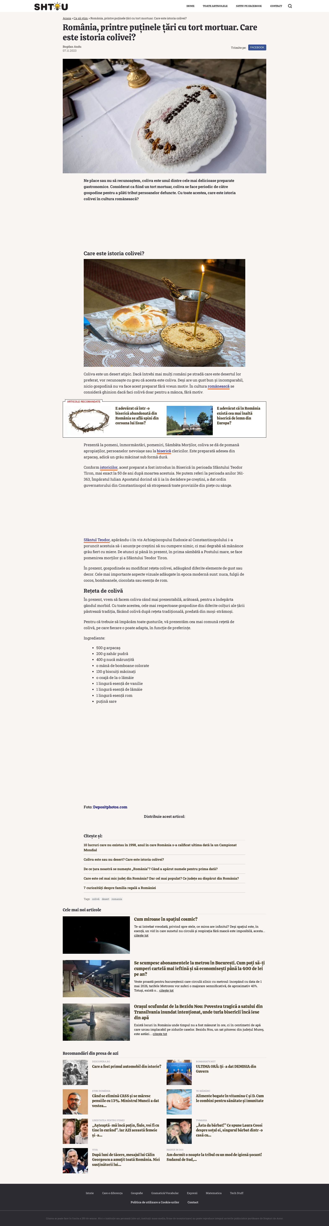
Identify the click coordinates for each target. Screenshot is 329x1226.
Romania (117, 899)
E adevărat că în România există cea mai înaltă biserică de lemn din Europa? (238, 415)
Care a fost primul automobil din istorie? (126, 1066)
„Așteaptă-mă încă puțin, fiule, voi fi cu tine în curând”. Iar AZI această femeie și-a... (125, 1130)
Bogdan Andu (72, 47)
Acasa (67, 18)
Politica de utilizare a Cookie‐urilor (155, 1202)
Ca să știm (81, 18)
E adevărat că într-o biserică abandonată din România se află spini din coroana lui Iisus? (137, 415)
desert (105, 899)
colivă (95, 899)
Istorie (90, 1193)
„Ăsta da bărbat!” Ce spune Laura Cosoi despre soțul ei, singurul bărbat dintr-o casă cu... (229, 1130)
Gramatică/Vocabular (165, 1193)
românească (219, 386)
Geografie (137, 1193)
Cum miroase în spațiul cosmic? (165, 919)
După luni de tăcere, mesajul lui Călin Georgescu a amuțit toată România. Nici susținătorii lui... (126, 1159)
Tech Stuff (236, 1193)
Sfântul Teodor (97, 539)
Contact (276, 6)
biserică (164, 450)
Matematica (214, 1193)
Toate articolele (215, 6)
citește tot (141, 935)
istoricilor (109, 467)
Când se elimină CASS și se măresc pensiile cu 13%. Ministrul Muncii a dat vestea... (125, 1100)
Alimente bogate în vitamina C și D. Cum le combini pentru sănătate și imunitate (230, 1098)
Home (191, 6)
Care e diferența (112, 1193)
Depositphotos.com (110, 806)
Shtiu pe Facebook (249, 6)
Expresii (192, 1193)
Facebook (257, 47)
